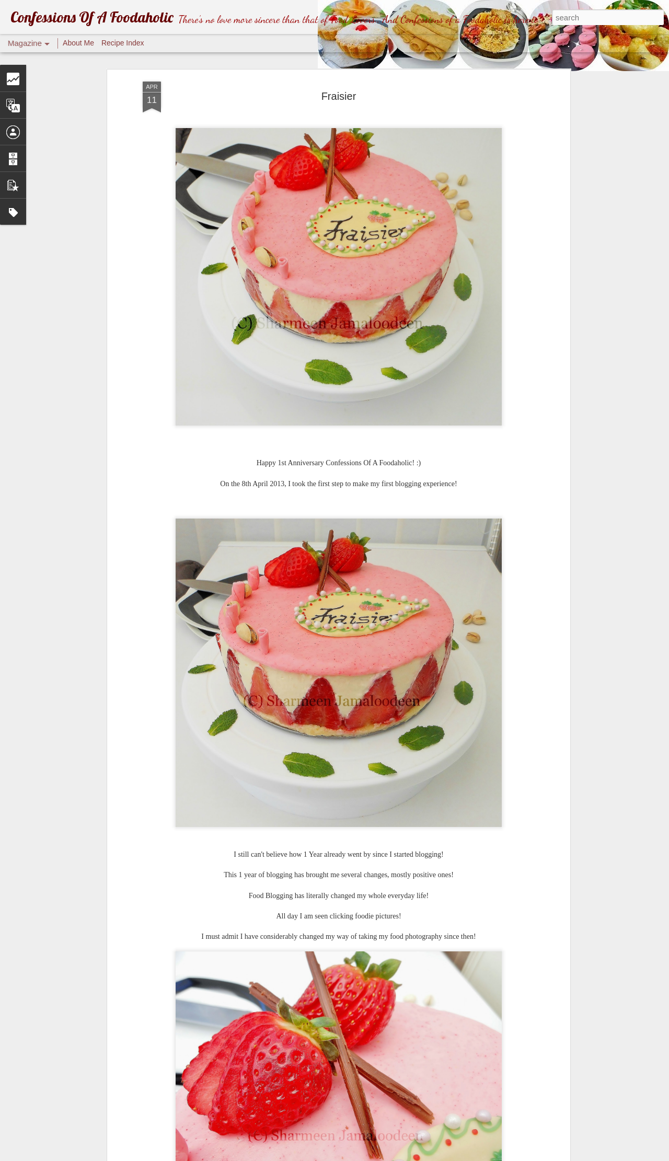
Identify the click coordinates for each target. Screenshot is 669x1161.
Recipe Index (122, 43)
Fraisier (338, 96)
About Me (78, 43)
